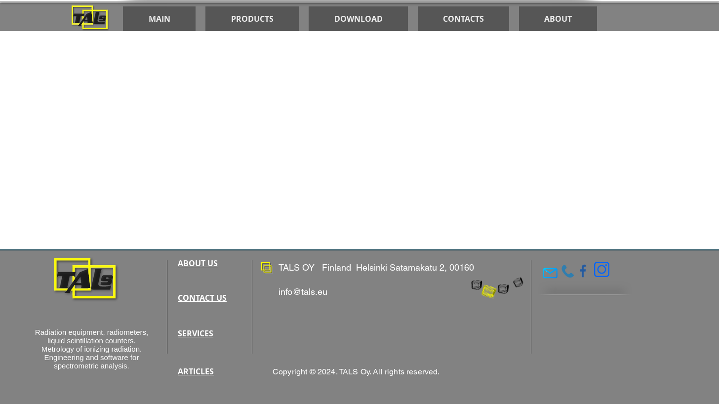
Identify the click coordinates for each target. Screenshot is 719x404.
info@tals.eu (303, 291)
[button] (358, 18)
